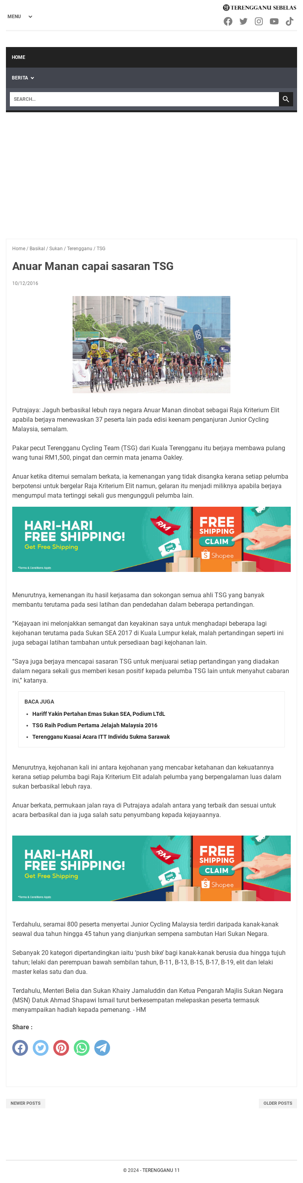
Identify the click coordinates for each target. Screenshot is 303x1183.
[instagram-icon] (259, 21)
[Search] (144, 99)
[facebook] (20, 1048)
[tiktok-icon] (290, 21)
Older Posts (278, 1103)
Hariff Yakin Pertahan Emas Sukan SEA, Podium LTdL (98, 714)
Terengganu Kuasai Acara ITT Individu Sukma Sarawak (101, 737)
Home (18, 57)
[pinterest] (61, 1048)
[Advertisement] (151, 171)
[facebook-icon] (229, 21)
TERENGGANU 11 (161, 1170)
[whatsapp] (82, 1048)
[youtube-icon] (275, 21)
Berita (20, 78)
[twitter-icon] (244, 21)
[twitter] (41, 1048)
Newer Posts (26, 1103)
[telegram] (102, 1048)
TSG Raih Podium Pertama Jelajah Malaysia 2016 (94, 725)
